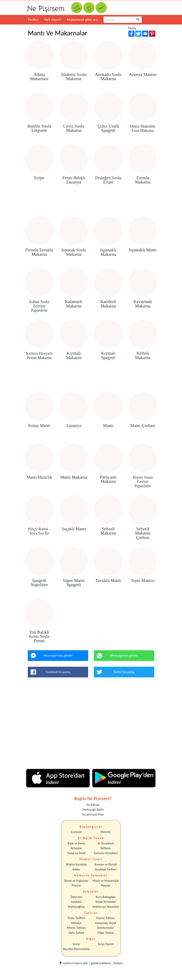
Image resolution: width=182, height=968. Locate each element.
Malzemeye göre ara (82, 19)
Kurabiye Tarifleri (105, 869)
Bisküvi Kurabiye (76, 864)
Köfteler (106, 848)
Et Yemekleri (106, 843)
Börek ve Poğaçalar (76, 880)
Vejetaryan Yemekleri (105, 907)
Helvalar (76, 923)
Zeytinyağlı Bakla (92, 809)
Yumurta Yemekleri (106, 853)
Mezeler (106, 832)
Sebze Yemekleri (105, 902)
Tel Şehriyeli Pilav (93, 814)
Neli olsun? (52, 19)
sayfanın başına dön (73, 963)
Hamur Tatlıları (105, 918)
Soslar (76, 944)
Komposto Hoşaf (105, 923)
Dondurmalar (105, 928)
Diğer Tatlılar (106, 933)
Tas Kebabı (93, 805)
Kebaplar (76, 848)
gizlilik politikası (101, 963)
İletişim (118, 963)
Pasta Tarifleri (76, 918)
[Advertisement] (91, 205)
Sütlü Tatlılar (76, 933)
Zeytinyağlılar (76, 907)
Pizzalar (106, 885)
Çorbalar (76, 832)
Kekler (76, 869)
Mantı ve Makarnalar (105, 880)
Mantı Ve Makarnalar (57, 33)
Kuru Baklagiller (106, 897)
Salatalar (76, 902)
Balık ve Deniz (76, 843)
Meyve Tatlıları (76, 928)
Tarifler (33, 19)
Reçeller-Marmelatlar (76, 949)
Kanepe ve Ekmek (106, 864)
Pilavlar (76, 885)
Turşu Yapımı (106, 944)
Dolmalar (76, 897)
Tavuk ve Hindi (76, 853)
